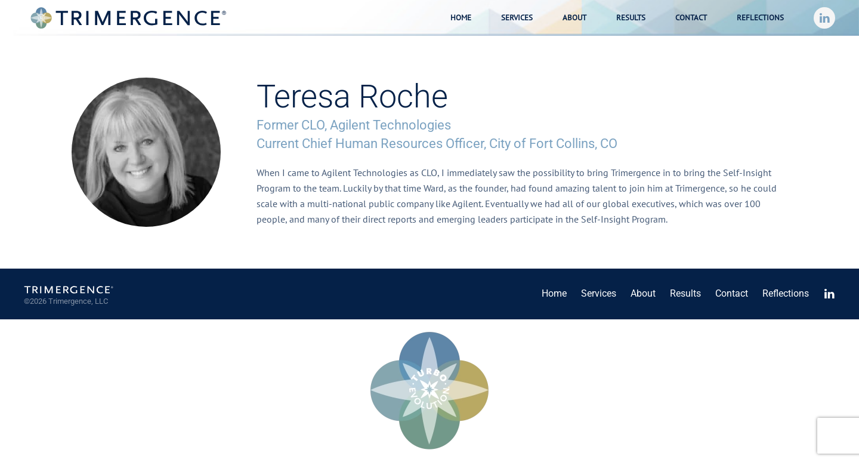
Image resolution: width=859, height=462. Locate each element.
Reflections (760, 18)
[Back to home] (128, 18)
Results (685, 293)
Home (460, 18)
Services (598, 293)
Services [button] (517, 18)
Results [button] (630, 18)
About (574, 18)
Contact (691, 18)
